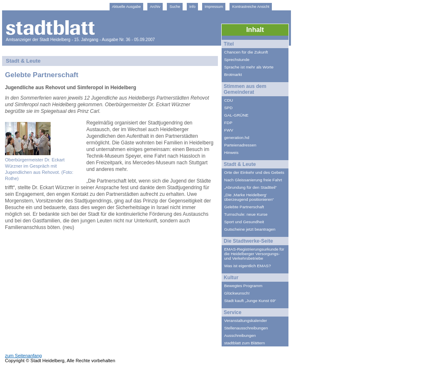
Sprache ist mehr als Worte (249, 67)
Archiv (155, 7)
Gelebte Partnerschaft (244, 207)
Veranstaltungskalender (245, 320)
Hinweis (231, 152)
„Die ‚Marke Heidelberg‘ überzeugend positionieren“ (249, 197)
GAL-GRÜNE (236, 115)
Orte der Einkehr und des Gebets (254, 172)
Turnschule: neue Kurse (245, 214)
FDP (228, 122)
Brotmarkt (233, 74)
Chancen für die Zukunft (246, 52)
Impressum (214, 7)
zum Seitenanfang (23, 355)
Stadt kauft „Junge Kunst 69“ (250, 300)
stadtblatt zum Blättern (244, 343)
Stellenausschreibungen (246, 328)
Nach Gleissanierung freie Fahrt (253, 180)
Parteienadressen (240, 145)
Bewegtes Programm (243, 285)
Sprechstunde (236, 59)
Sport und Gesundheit (244, 221)
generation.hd (236, 137)
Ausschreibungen (240, 335)
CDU (228, 100)
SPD (228, 107)
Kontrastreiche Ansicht (250, 7)
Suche (174, 7)
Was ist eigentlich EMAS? (247, 265)
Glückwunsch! (236, 293)
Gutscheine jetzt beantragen (250, 229)
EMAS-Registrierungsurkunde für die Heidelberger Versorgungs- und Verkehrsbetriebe (254, 254)
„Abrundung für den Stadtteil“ (250, 187)
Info (192, 7)
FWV (228, 130)
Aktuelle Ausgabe (126, 7)
